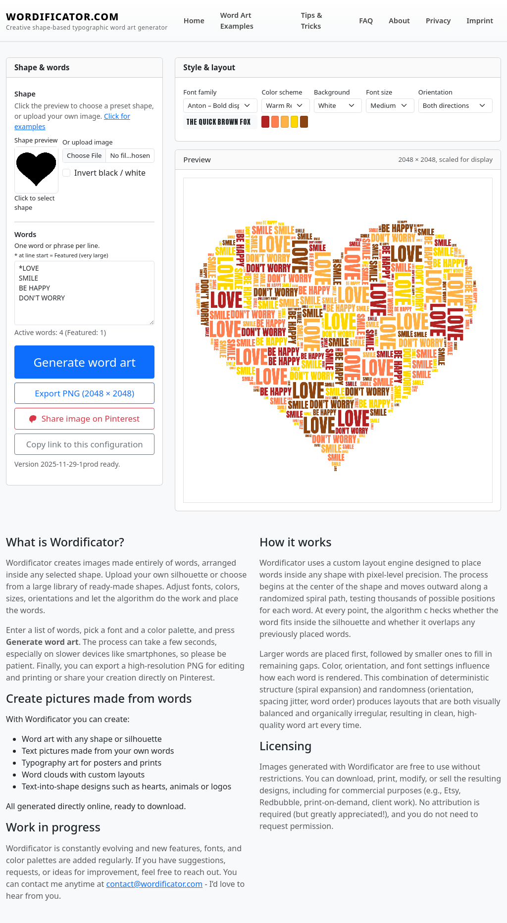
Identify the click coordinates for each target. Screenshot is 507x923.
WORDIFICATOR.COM (87, 21)
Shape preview (35, 140)
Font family (199, 92)
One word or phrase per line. (61, 250)
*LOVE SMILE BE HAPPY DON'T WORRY (84, 293)
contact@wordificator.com (154, 883)
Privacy (438, 20)
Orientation (435, 92)
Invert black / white (110, 172)
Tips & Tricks (311, 20)
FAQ (366, 20)
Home (194, 20)
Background (332, 92)
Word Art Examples (237, 20)
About (399, 20)
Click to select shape (34, 203)
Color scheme (281, 92)
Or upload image (87, 142)
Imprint (480, 20)
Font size (379, 92)
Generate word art (84, 362)
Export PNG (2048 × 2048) (84, 393)
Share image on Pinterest (84, 418)
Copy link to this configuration (84, 444)
